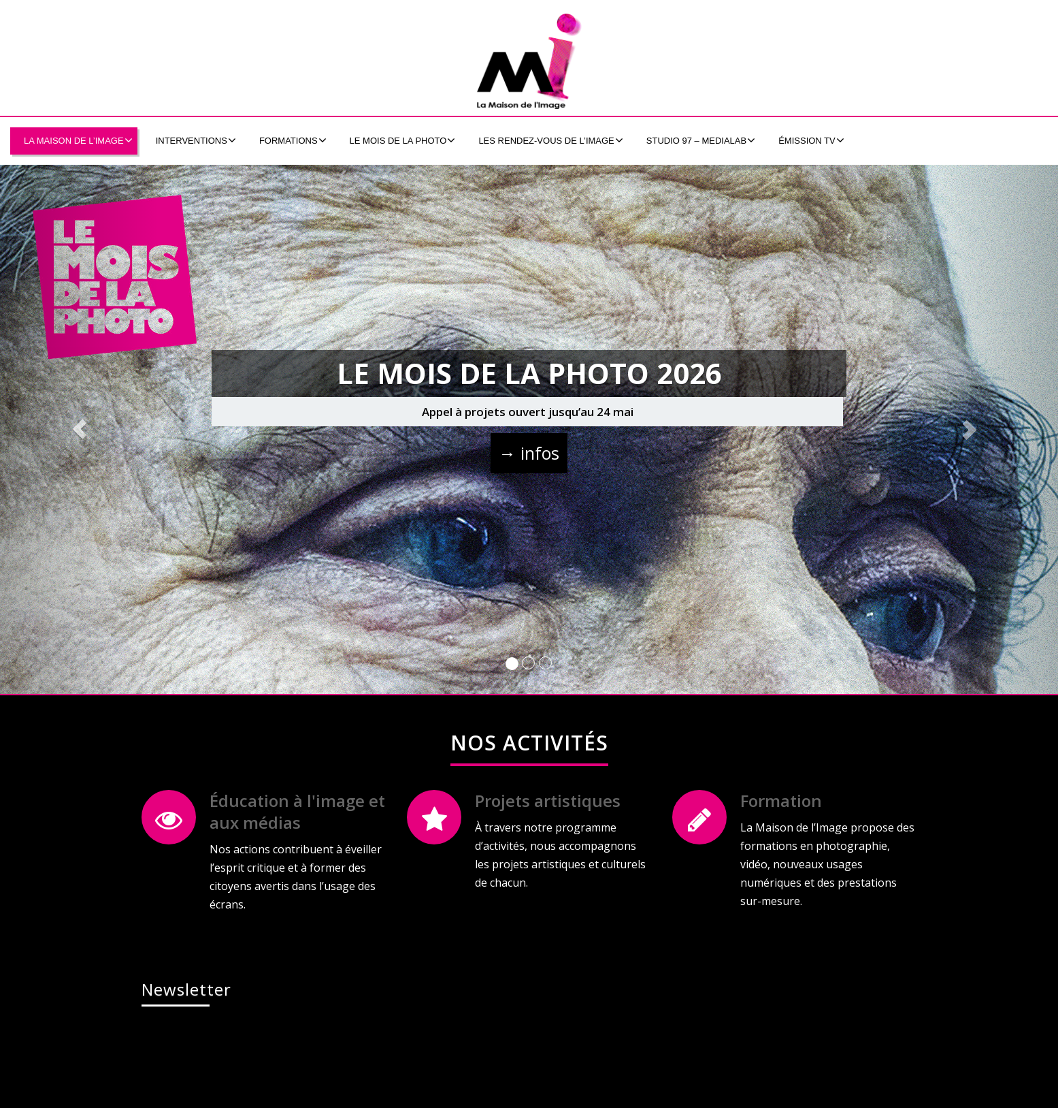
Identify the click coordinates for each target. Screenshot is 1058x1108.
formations (293, 140)
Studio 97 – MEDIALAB (700, 140)
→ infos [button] (529, 452)
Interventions (196, 140)
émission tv (811, 140)
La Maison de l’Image (78, 140)
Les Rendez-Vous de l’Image (550, 140)
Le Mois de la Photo (403, 140)
